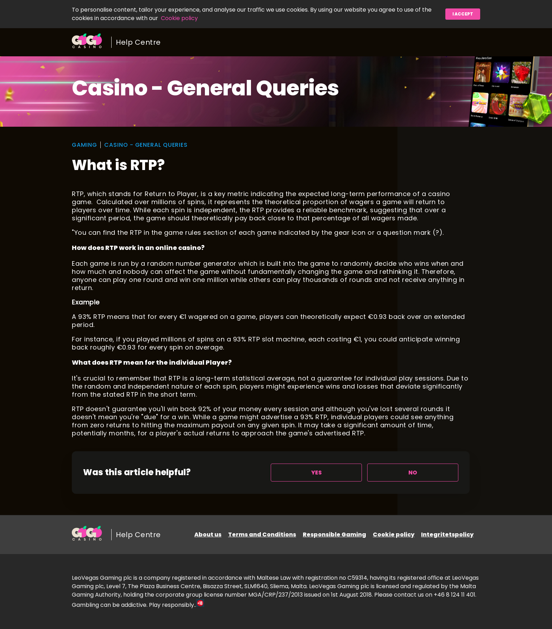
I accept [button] (462, 14)
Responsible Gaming (334, 534)
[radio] (316, 473)
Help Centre (138, 42)
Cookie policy (179, 18)
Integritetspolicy (447, 534)
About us (207, 534)
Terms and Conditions (262, 534)
